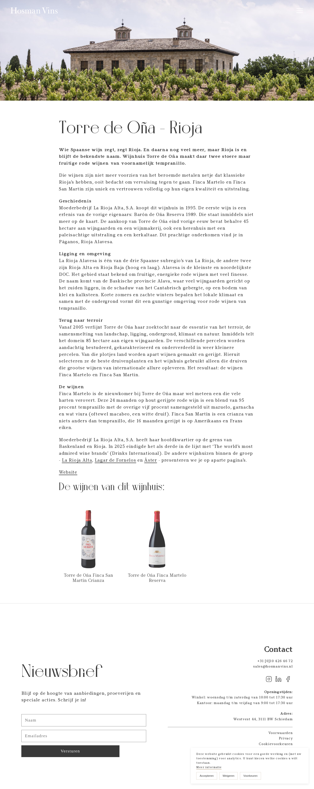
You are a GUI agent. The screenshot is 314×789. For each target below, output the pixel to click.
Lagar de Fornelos (115, 460)
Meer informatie (209, 767)
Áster (150, 460)
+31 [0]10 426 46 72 (275, 661)
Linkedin (278, 679)
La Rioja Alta (77, 460)
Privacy (286, 738)
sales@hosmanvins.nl (273, 666)
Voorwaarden (280, 733)
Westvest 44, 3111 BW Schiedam (263, 719)
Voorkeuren (250, 775)
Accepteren (207, 775)
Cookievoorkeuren (276, 744)
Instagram (269, 679)
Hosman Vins (35, 10)
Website (68, 472)
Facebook (288, 679)
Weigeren (229, 775)
